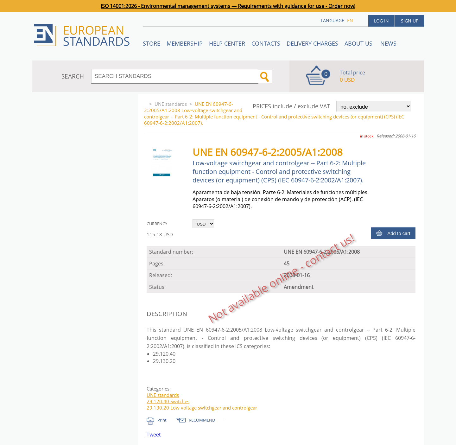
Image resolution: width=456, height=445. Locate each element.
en (350, 20)
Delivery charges (312, 43)
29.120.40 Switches (168, 401)
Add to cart (398, 233)
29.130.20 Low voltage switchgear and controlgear (202, 407)
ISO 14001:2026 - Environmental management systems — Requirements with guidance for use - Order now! (228, 6)
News (388, 43)
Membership (185, 43)
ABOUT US (359, 43)
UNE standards (171, 104)
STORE (151, 43)
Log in (381, 21)
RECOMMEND (202, 420)
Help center (227, 43)
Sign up (409, 21)
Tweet (154, 434)
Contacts (265, 43)
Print (162, 420)
